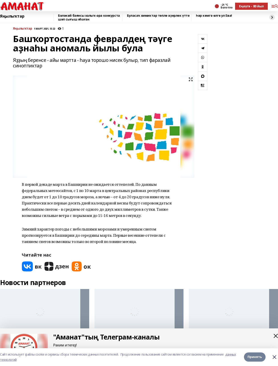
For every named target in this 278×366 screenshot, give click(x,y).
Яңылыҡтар (12, 16)
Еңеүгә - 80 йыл (251, 6)
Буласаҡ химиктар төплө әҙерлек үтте (158, 16)
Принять (255, 357)
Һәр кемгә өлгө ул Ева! (214, 16)
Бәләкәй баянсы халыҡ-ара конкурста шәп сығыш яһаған (89, 17)
